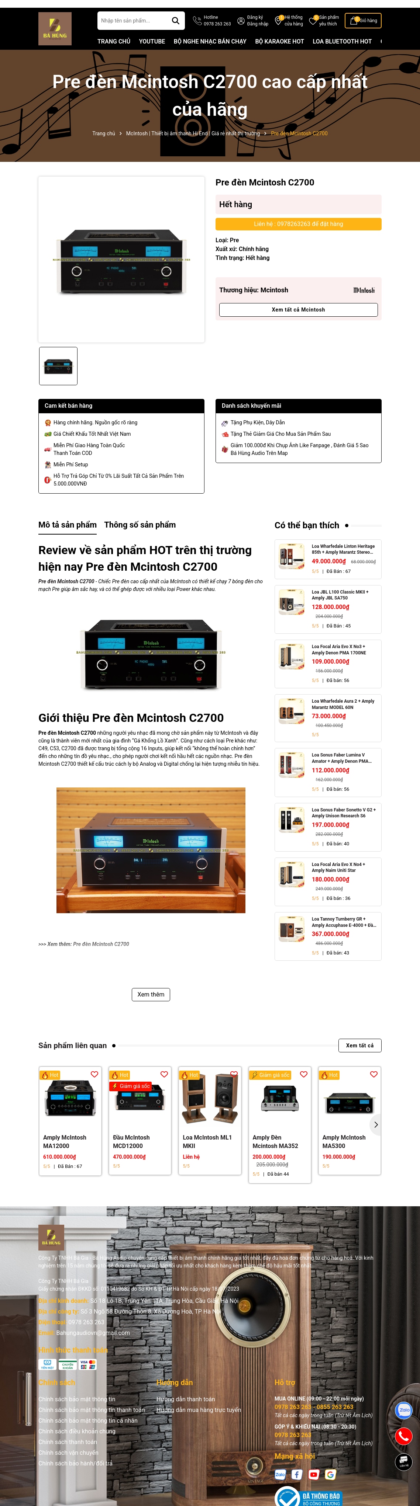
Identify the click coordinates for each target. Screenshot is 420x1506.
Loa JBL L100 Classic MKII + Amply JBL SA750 (340, 609)
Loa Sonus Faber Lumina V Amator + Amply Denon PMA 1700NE (340, 773)
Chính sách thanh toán (67, 1456)
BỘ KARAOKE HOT (279, 55)
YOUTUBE (152, 55)
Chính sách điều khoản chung (77, 1445)
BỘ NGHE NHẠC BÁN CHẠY (210, 55)
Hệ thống (294, 35)
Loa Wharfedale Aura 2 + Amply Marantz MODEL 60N (343, 718)
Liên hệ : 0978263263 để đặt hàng (298, 237)
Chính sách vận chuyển (68, 1466)
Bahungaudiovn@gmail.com (93, 1346)
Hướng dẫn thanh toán (185, 1413)
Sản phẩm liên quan (72, 1059)
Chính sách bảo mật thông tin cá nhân (88, 1434)
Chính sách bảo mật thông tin (77, 1413)
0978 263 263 (86, 1336)
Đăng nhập (257, 38)
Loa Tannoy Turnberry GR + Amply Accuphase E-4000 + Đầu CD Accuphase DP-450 (344, 937)
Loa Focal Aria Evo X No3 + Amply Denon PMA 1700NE (339, 663)
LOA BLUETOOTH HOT (342, 55)
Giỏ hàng (368, 34)
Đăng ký (255, 31)
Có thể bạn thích (307, 539)
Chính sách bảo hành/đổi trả (75, 1477)
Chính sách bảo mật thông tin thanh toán (91, 1423)
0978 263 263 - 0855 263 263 (314, 1421)
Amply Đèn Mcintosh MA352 (275, 1156)
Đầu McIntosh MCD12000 (131, 1156)
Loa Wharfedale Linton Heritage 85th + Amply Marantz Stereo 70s (343, 564)
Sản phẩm (329, 35)
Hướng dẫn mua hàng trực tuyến (198, 1423)
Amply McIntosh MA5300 (344, 1156)
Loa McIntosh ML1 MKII (207, 1156)
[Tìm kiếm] (175, 34)
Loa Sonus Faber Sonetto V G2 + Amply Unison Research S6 (344, 827)
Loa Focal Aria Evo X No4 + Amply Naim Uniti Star (338, 881)
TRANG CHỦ (113, 55)
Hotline (217, 35)
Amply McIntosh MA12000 (64, 1156)
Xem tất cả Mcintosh (298, 324)
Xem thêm (151, 1008)
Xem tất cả (360, 1059)
